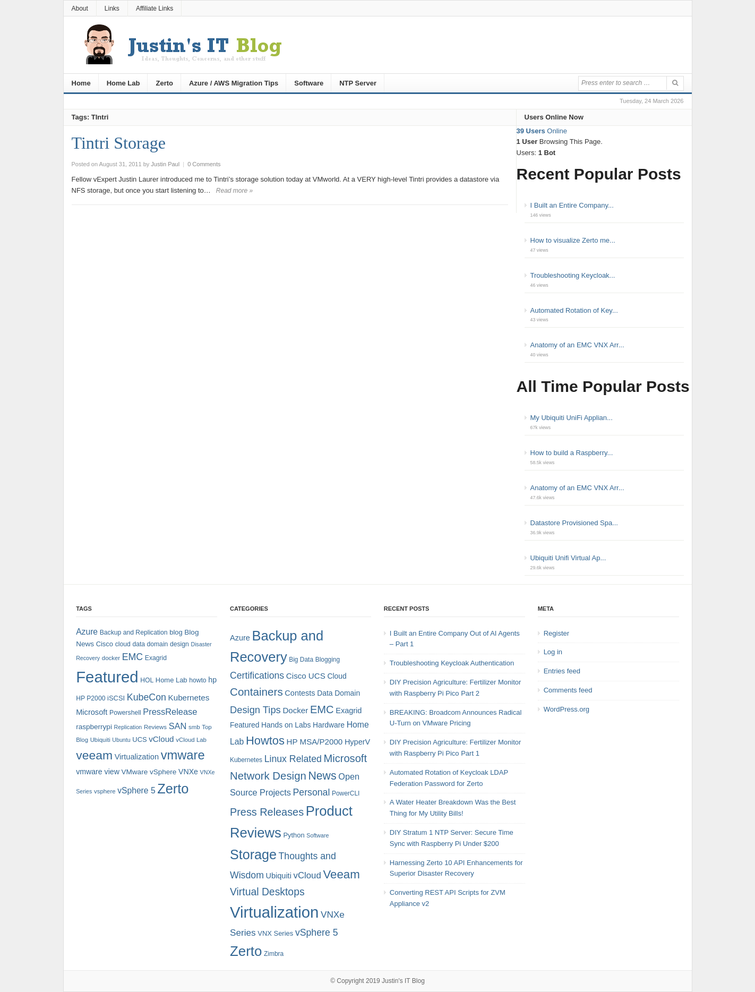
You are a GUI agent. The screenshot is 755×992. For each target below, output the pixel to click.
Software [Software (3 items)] (317, 835)
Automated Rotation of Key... (574, 310)
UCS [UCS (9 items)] (139, 739)
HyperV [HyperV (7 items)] (357, 742)
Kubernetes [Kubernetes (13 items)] (189, 697)
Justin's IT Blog (403, 981)
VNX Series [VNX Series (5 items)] (275, 933)
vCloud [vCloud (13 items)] (161, 738)
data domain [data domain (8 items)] (150, 644)
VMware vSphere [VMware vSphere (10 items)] (149, 772)
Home (81, 83)
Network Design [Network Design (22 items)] (268, 776)
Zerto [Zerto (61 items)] (246, 951)
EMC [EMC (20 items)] (132, 657)
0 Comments (203, 164)
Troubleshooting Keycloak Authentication (452, 663)
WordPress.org (566, 709)
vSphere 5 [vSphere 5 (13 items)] (316, 932)
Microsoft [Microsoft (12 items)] (91, 712)
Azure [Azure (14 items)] (87, 631)
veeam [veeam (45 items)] (94, 755)
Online (542, 131)
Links (112, 8)
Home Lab (123, 83)
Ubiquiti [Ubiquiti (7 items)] (100, 740)
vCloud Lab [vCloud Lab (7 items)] (191, 740)
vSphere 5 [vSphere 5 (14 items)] (136, 790)
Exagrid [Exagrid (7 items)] (349, 710)
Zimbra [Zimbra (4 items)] (274, 953)
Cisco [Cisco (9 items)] (104, 644)
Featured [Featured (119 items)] (107, 677)
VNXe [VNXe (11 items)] (188, 771)
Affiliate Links (154, 8)
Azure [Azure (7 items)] (240, 638)
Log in (553, 652)
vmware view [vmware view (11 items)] (97, 771)
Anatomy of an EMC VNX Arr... (577, 345)
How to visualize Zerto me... (572, 240)
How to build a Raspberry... (571, 453)
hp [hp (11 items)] (212, 679)
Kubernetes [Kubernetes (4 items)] (246, 760)
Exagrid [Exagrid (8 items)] (156, 658)
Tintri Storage (119, 142)
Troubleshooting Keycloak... (572, 275)
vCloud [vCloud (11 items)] (307, 875)
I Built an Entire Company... (572, 205)
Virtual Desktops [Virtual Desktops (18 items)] (267, 891)
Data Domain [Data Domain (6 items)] (338, 693)
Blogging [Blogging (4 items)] (327, 659)
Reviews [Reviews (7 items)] (155, 727)
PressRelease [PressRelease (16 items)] (170, 711)
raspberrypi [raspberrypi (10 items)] (94, 727)
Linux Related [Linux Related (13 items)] (293, 759)
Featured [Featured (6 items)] (244, 725)
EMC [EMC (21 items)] (322, 709)
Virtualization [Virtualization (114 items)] (274, 912)
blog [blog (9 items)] (175, 632)
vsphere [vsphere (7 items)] (105, 791)
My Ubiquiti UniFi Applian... (571, 418)
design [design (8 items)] (179, 644)
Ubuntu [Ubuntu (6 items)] (121, 740)
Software (308, 83)
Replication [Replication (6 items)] (128, 727)
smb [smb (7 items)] (194, 727)
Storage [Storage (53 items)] (253, 854)
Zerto (164, 83)
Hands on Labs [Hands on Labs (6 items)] (286, 725)
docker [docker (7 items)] (111, 658)
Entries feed (562, 671)
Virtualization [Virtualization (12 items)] (137, 756)
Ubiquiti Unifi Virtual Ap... (568, 558)
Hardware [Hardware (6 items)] (329, 725)
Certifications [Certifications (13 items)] (257, 675)
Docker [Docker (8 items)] (295, 710)
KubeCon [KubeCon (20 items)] (146, 697)
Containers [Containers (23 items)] (256, 692)
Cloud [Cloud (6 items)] (336, 676)
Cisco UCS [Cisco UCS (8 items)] (305, 675)
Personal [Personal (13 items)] (311, 792)
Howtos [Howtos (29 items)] (265, 740)
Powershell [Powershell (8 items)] (125, 712)
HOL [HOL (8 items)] (146, 680)
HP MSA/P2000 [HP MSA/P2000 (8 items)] (315, 741)
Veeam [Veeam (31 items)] (341, 874)
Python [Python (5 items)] (293, 835)
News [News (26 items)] (322, 775)
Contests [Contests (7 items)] (300, 693)
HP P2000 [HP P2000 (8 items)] (90, 698)
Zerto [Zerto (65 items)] (172, 788)
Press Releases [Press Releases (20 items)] (267, 812)
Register (556, 633)
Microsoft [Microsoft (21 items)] (345, 758)
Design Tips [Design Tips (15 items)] (255, 709)
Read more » (234, 190)
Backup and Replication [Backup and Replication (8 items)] (134, 632)
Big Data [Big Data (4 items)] (301, 659)
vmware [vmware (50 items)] (183, 755)
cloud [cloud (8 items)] (123, 644)
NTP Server (357, 83)
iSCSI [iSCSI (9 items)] (116, 698)
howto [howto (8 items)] (197, 680)
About (80, 8)
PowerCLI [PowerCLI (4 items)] (345, 793)
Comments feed (568, 690)
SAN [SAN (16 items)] (178, 726)
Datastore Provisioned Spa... (574, 523)
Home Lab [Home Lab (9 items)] (171, 680)
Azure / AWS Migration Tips (233, 83)
